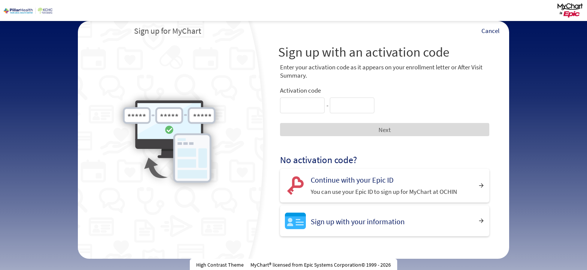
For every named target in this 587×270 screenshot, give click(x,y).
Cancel (490, 31)
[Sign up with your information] (384, 221)
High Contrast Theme (220, 264)
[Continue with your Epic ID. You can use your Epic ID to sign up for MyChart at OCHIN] (384, 185)
